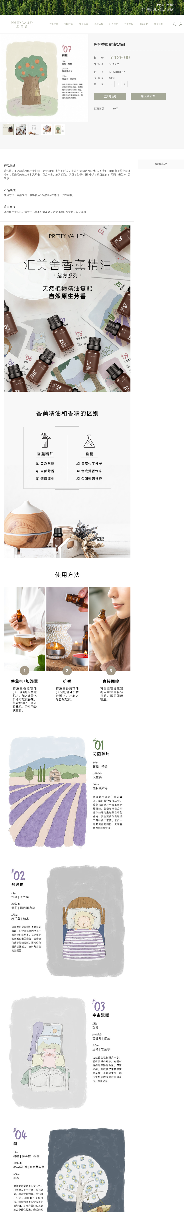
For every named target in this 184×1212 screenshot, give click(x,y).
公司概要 (143, 24)
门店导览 (113, 24)
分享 (115, 108)
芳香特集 (53, 24)
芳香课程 (128, 24)
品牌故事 (68, 24)
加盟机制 (158, 24)
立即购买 (110, 96)
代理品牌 (98, 24)
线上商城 (83, 24)
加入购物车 (148, 96)
